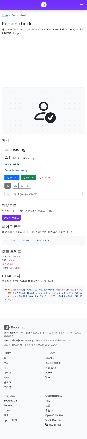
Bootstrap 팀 (10, 332)
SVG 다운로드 (11, 217)
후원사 (49, 410)
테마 (6, 377)
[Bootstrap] (44, 5)
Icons (5, 15)
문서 (6, 362)
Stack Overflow (54, 420)
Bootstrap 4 (10, 405)
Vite (47, 377)
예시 (6, 367)
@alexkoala (9, 340)
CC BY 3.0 (49, 344)
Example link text (15, 170)
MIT (22, 344)
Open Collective (54, 415)
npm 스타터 (10, 420)
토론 (47, 405)
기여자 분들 (24, 332)
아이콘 (7, 372)
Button (11, 177)
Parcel (48, 372)
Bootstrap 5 (10, 400)
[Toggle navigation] (81, 5)
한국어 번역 (53, 425)
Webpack (50, 367)
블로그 (7, 382)
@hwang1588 (31, 340)
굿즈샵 (7, 387)
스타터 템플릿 (53, 362)
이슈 (47, 400)
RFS (6, 415)
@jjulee (20, 340)
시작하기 (50, 358)
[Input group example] (47, 194)
